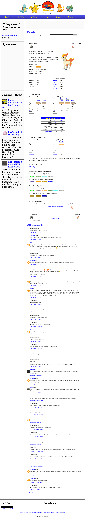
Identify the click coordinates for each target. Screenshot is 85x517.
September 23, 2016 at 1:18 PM (37, 458)
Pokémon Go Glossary (36, 512)
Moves (71, 17)
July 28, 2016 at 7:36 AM (35, 334)
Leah (31, 387)
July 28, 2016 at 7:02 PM (35, 356)
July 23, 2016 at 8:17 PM (35, 297)
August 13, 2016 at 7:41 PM (36, 414)
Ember (38, 100)
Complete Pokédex (46, 512)
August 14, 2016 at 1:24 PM (36, 429)
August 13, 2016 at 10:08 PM (36, 422)
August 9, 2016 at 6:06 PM (36, 407)
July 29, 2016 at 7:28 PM (35, 366)
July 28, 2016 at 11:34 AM (36, 348)
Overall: (55, 89)
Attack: (55, 82)
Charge (61, 122)
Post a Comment (32, 492)
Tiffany (32, 242)
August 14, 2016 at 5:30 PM (36, 436)
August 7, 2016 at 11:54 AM (36, 400)
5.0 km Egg (32, 167)
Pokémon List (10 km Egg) (15, 133)
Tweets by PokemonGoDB (7, 508)
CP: (54, 86)
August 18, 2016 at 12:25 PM (36, 444)
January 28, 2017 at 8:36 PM (36, 482)
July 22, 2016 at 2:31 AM (35, 264)
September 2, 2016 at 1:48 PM (37, 451)
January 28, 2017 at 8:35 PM (36, 475)
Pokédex (20, 17)
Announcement (10, 35)
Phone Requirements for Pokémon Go (12, 104)
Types (47, 17)
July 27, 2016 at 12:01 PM (36, 326)
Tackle (44, 100)
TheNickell (33, 235)
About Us (28, 512)
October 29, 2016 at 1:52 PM (36, 466)
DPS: (30, 111)
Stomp (73, 100)
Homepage (22, 512)
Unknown (32, 260)
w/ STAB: (31, 113)
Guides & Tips (54, 512)
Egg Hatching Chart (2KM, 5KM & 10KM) (15, 164)
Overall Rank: (48, 131)
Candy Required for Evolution (55, 206)
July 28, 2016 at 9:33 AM (35, 341)
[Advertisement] (12, 68)
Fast (55, 122)
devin (31, 279)
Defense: (55, 84)
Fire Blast (61, 142)
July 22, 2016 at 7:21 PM (35, 276)
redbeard (32, 369)
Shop (64, 512)
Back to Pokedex (55, 218)
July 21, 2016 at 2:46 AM (35, 257)
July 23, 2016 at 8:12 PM (35, 285)
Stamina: (55, 80)
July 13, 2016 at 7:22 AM (35, 232)
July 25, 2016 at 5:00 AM (35, 304)
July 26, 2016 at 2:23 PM (35, 312)
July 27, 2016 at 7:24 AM (35, 319)
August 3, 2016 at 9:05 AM (36, 375)
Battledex (34, 17)
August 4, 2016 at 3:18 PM (36, 392)
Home (7, 17)
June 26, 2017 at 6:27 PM (35, 489)
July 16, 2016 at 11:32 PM (36, 250)
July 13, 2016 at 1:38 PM (35, 239)
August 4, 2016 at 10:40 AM (36, 384)
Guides (59, 17)
